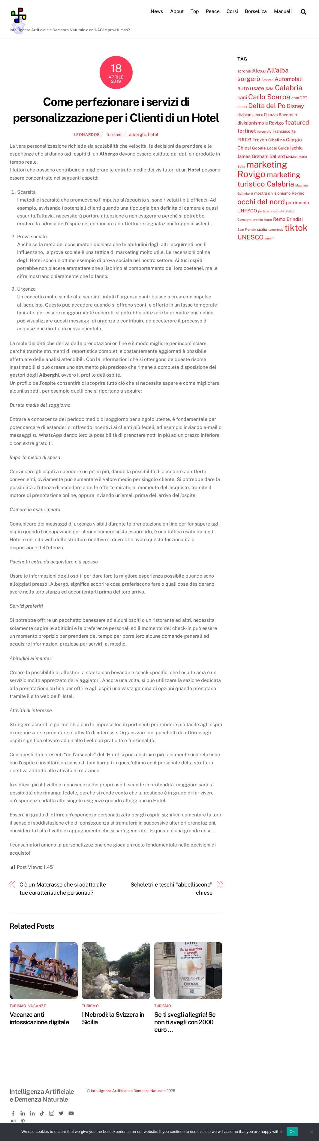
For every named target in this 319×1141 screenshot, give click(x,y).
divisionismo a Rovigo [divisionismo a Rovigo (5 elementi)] (260, 122)
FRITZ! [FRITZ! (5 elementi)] (244, 139)
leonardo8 (87, 134)
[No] (311, 1132)
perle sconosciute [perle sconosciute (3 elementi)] (271, 211)
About (177, 11)
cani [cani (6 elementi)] (242, 97)
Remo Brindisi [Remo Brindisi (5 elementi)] (288, 219)
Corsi (232, 11)
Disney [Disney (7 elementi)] (295, 106)
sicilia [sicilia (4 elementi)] (262, 229)
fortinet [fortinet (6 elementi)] (246, 131)
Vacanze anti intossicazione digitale (39, 1018)
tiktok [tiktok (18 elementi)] (296, 228)
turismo (114, 134)
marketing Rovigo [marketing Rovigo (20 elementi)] (262, 169)
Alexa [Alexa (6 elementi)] (259, 71)
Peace (213, 11)
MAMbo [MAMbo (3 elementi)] (291, 157)
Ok (292, 1131)
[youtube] (71, 1112)
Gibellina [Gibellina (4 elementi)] (276, 139)
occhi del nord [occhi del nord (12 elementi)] (261, 201)
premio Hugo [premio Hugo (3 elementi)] (262, 220)
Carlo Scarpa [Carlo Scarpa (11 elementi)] (269, 97)
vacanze (37, 1006)
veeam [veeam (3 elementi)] (269, 238)
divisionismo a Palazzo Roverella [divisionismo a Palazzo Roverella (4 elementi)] (267, 114)
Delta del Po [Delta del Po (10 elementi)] (266, 106)
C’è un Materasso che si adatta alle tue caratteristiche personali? (63, 889)
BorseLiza (256, 11)
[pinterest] (23, 1120)
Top (195, 11)
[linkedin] (23, 1112)
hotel (153, 134)
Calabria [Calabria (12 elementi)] (288, 88)
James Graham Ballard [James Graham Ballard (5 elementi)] (261, 156)
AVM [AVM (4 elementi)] (269, 89)
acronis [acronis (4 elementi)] (244, 71)
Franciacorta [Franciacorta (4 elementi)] (284, 131)
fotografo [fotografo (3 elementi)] (264, 132)
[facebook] (14, 1112)
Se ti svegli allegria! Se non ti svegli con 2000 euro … (184, 1022)
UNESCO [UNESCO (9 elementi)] (250, 237)
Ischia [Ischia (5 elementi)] (296, 148)
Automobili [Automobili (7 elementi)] (289, 79)
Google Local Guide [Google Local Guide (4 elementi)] (270, 148)
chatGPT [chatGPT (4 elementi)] (299, 97)
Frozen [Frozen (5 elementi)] (259, 139)
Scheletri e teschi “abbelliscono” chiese (171, 889)
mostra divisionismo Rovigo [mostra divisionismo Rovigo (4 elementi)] (279, 193)
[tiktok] (42, 1112)
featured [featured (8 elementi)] (297, 122)
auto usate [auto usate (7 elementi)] (250, 88)
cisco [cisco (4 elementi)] (242, 106)
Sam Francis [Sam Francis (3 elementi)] (246, 229)
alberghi (137, 134)
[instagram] (52, 1112)
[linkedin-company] (33, 1112)
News (157, 11)
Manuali (283, 11)
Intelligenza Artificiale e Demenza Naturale (128, 1090)
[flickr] (14, 1120)
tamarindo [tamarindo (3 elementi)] (275, 229)
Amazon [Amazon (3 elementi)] (267, 80)
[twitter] (62, 1112)
